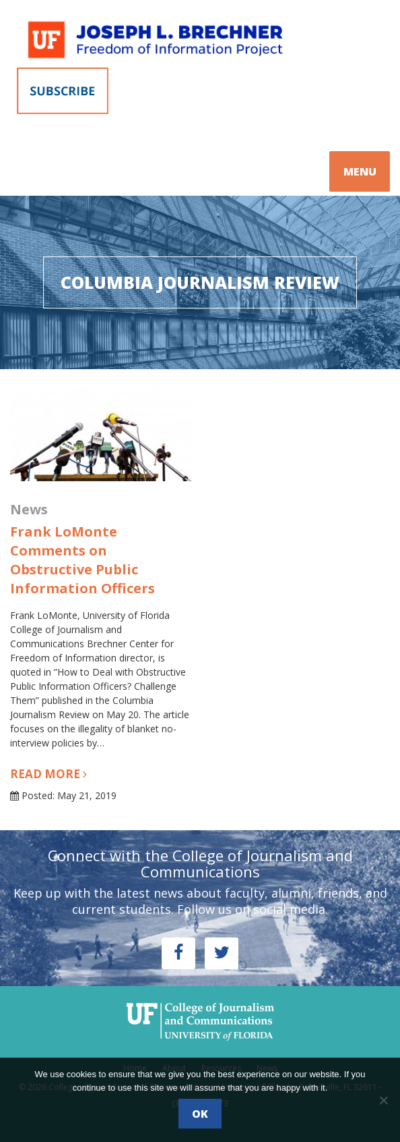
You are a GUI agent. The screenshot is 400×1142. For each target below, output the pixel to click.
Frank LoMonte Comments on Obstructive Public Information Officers (82, 559)
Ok (200, 1113)
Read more (48, 774)
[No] (383, 1100)
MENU (359, 171)
